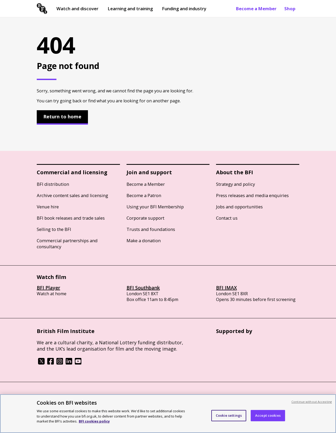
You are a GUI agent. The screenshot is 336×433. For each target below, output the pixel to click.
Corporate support (145, 218)
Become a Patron (144, 195)
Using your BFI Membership (155, 207)
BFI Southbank (143, 287)
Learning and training (130, 9)
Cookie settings (229, 415)
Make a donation (144, 240)
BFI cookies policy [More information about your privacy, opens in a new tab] (94, 421)
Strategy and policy (235, 184)
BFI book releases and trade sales (71, 218)
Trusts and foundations (151, 229)
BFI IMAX (226, 287)
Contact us (227, 218)
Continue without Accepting (311, 402)
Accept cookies (268, 415)
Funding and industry (184, 9)
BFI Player (48, 287)
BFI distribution (53, 184)
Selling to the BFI (54, 229)
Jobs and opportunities (239, 207)
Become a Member (256, 9)
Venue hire (48, 207)
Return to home (62, 116)
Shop (289, 9)
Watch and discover (77, 9)
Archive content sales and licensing (72, 195)
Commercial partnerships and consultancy (67, 243)
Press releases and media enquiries (252, 195)
